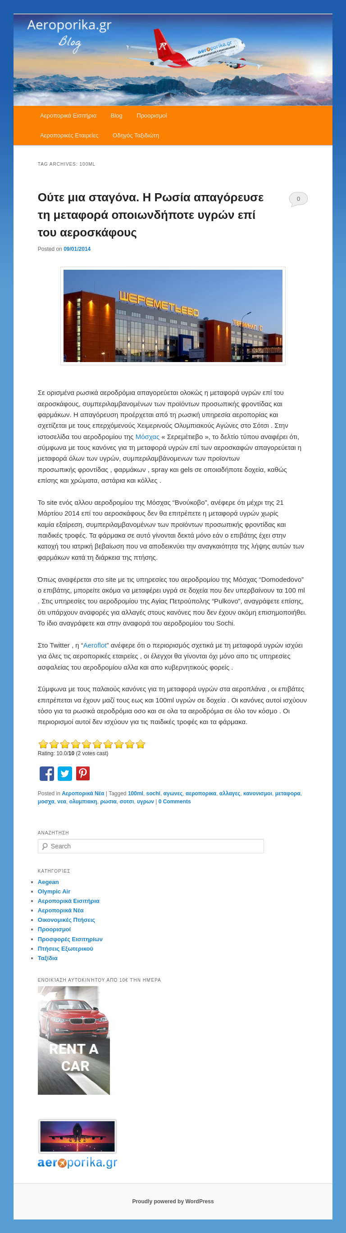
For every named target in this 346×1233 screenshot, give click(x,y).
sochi (153, 793)
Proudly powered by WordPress (173, 1201)
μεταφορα (287, 793)
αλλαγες (230, 793)
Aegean (48, 882)
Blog (117, 115)
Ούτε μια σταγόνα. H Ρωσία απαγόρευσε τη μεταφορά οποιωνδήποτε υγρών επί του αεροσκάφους (151, 214)
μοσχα (46, 801)
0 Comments (298, 201)
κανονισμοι (257, 793)
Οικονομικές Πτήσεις (66, 919)
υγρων (145, 801)
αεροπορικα (201, 793)
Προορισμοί (152, 115)
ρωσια (108, 801)
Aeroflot (95, 645)
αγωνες (173, 793)
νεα (61, 801)
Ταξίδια (48, 958)
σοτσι (127, 801)
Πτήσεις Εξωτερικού (65, 948)
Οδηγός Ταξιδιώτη (136, 135)
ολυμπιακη (83, 801)
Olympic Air (54, 891)
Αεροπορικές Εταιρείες (69, 135)
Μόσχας (149, 436)
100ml (135, 793)
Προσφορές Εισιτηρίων (70, 939)
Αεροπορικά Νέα (83, 793)
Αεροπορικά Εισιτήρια (68, 115)
